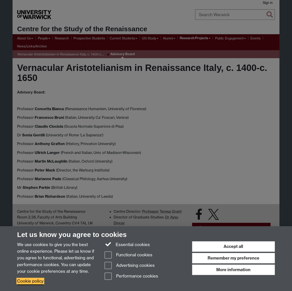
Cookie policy (30, 281)
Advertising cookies (129, 266)
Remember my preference (233, 258)
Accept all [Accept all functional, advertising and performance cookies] (233, 246)
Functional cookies (128, 255)
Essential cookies (127, 244)
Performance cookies (131, 276)
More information (233, 269)
